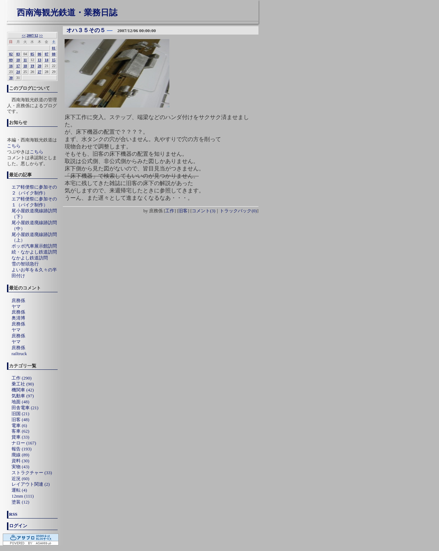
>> (41, 35)
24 (18, 72)
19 (32, 66)
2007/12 (32, 35)
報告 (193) (21, 448)
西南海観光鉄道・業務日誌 (67, 12)
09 (11, 60)
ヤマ (16, 306)
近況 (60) (20, 478)
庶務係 (18, 300)
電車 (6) (19, 425)
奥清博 (18, 318)
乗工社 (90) (23, 384)
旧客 (183, 210)
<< (23, 35)
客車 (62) (20, 431)
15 (54, 60)
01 (54, 48)
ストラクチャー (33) (32, 472)
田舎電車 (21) (25, 407)
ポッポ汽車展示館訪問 (34, 246)
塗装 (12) (20, 502)
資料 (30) (20, 460)
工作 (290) (21, 378)
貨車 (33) (20, 437)
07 (46, 54)
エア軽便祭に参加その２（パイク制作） (34, 190)
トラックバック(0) (238, 210)
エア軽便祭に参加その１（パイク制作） (34, 201)
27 (39, 72)
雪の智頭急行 (25, 263)
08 (54, 54)
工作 (169, 210)
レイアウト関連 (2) (31, 484)
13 (39, 60)
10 (18, 60)
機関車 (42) (23, 389)
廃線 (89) (20, 454)
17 (18, 66)
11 (25, 60)
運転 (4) (19, 490)
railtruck (19, 353)
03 (18, 54)
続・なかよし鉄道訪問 (34, 252)
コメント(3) (203, 210)
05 (32, 54)
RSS (13, 514)
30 (11, 78)
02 (11, 54)
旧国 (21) (20, 413)
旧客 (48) (20, 419)
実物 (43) (20, 466)
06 (39, 54)
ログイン (18, 525)
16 (11, 66)
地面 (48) (20, 401)
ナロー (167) (24, 443)
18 (25, 66)
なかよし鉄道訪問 (30, 257)
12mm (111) (23, 496)
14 (46, 60)
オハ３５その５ (85, 30)
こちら (14, 145)
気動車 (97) (23, 395)
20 (39, 66)
